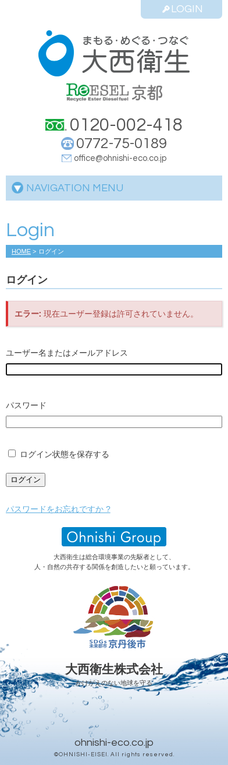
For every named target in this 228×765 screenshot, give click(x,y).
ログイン (25, 479)
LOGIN (182, 9)
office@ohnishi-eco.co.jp (120, 158)
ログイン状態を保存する (64, 454)
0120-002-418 (126, 125)
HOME (21, 251)
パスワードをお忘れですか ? (58, 509)
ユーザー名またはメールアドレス (67, 352)
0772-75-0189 (121, 143)
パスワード (26, 405)
